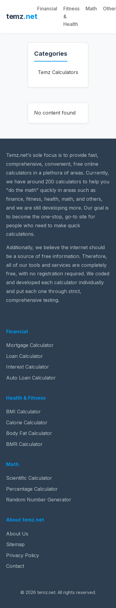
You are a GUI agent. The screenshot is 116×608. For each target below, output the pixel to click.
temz (21, 16)
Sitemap (15, 544)
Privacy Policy (22, 555)
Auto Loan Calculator (31, 378)
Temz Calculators (58, 72)
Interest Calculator (27, 367)
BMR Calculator (24, 444)
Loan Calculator (24, 356)
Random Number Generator (38, 500)
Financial (47, 8)
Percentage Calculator (32, 489)
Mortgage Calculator (30, 345)
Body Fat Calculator (29, 433)
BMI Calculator (23, 411)
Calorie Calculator (26, 422)
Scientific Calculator (29, 478)
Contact (15, 566)
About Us (17, 534)
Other (109, 8)
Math (91, 8)
